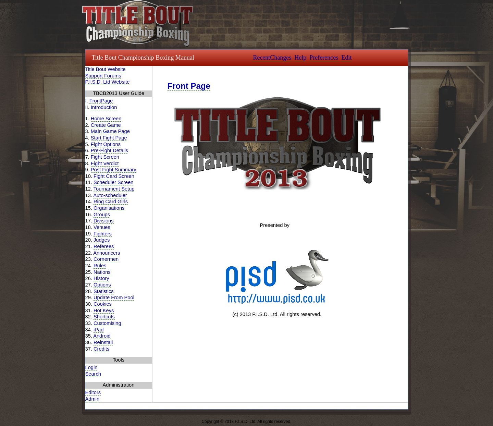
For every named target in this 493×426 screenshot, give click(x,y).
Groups (102, 214)
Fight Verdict (105, 163)
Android (102, 336)
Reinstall (103, 342)
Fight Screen (105, 157)
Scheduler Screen (114, 182)
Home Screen (106, 118)
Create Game (106, 125)
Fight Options (106, 144)
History (101, 278)
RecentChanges (272, 57)
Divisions (104, 220)
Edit (346, 57)
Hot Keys (104, 310)
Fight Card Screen (114, 176)
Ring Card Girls (111, 201)
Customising (107, 323)
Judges (102, 240)
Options (102, 285)
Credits (101, 349)
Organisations (109, 208)
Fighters (103, 233)
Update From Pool (114, 297)
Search (93, 374)
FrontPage (101, 101)
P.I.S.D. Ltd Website (107, 82)
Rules (100, 265)
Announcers (106, 253)
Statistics (104, 291)
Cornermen (106, 259)
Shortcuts (104, 316)
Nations (102, 272)
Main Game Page (110, 131)
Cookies (103, 304)
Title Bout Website (105, 69)
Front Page (189, 85)
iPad (98, 329)
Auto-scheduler (110, 195)
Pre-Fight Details (109, 150)
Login (91, 367)
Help (300, 57)
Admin (92, 399)
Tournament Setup (114, 189)
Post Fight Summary (113, 169)
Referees (104, 246)
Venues (102, 227)
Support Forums (103, 75)
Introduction (104, 107)
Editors (93, 392)
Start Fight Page (109, 138)
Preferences (323, 57)
